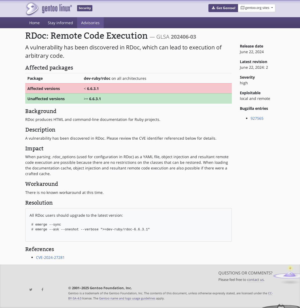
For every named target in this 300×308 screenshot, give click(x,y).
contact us (255, 279)
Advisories (90, 22)
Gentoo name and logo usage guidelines (127, 298)
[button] (223, 8)
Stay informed (60, 22)
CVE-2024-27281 (50, 257)
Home (34, 22)
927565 (257, 118)
